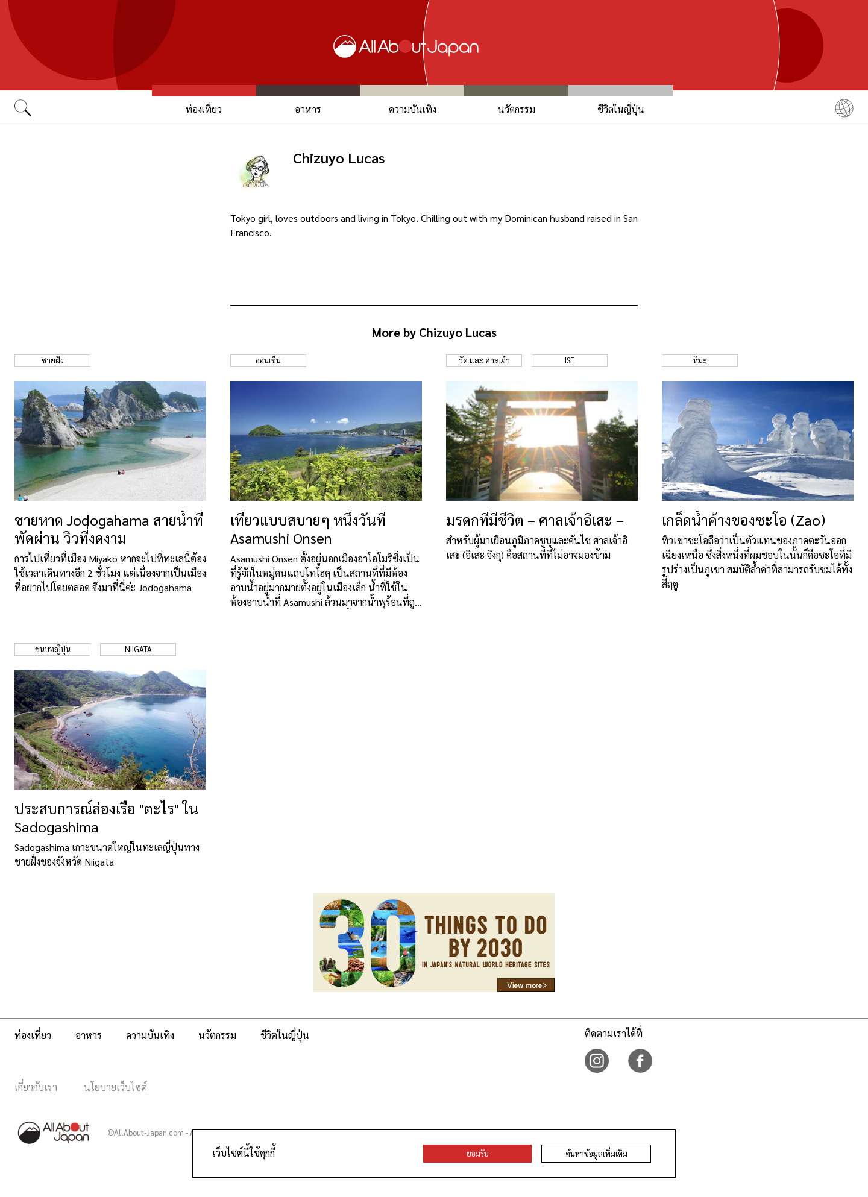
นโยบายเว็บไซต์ (115, 1087)
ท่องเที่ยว (204, 108)
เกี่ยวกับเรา (35, 1087)
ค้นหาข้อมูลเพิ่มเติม (596, 1153)
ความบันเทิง (412, 108)
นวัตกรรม (516, 108)
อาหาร (308, 108)
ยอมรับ (478, 1153)
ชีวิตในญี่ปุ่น (620, 108)
